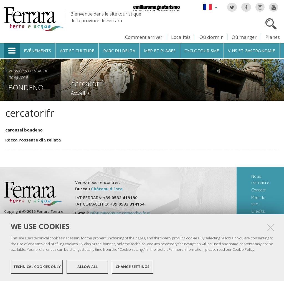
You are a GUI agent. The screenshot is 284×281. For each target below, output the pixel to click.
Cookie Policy (243, 249)
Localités (181, 37)
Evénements (37, 50)
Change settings (132, 266)
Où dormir (211, 37)
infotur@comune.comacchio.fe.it (120, 213)
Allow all (87, 266)
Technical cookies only (37, 266)
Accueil (78, 93)
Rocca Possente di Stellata (33, 140)
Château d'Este (107, 188)
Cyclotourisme (201, 50)
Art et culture (77, 50)
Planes (272, 37)
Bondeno (26, 87)
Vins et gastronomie (251, 50)
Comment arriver (143, 37)
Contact (258, 190)
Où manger (244, 37)
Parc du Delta (119, 50)
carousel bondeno (24, 130)
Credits (258, 211)
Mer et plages (160, 50)
